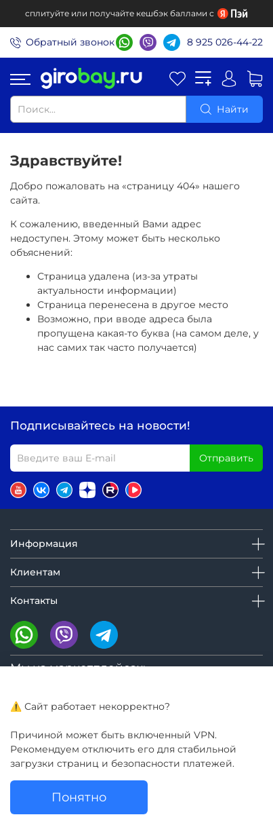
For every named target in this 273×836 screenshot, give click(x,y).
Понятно (78, 797)
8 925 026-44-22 (225, 42)
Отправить (226, 458)
